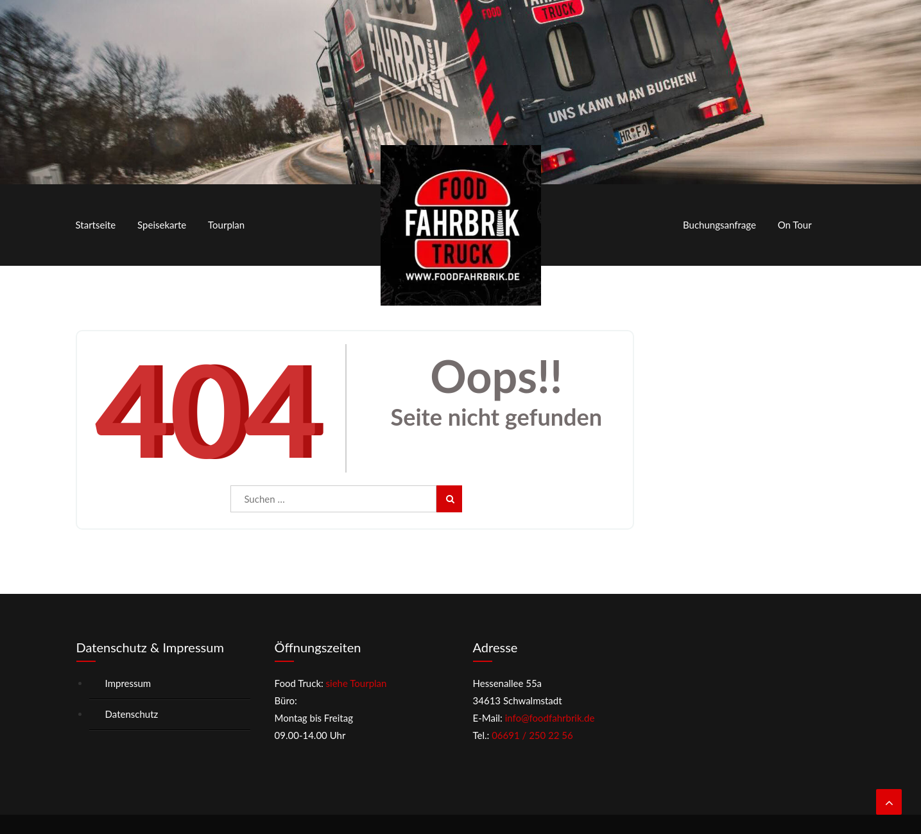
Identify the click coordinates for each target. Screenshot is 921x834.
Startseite (96, 224)
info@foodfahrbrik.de (550, 718)
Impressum (128, 683)
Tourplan (226, 224)
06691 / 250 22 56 (532, 735)
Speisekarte (161, 224)
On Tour (795, 224)
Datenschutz (132, 714)
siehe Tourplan (355, 683)
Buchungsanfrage (719, 224)
